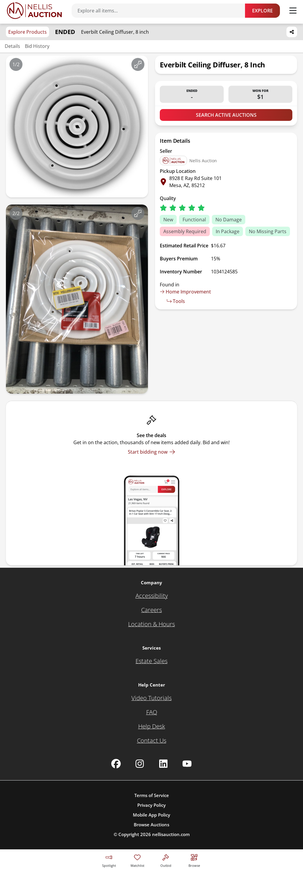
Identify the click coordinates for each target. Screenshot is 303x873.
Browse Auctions (151, 824)
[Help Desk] (151, 726)
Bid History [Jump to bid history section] (37, 46)
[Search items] (161, 11)
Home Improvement (185, 291)
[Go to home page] (34, 10)
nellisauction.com (171, 834)
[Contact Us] (151, 740)
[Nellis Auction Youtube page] (187, 763)
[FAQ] (151, 712)
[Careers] (151, 610)
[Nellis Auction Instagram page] (139, 763)
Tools (176, 301)
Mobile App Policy (151, 815)
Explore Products (27, 32)
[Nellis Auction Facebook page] (116, 763)
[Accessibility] (152, 596)
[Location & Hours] (151, 624)
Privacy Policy (151, 805)
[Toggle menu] (293, 11)
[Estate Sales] (151, 661)
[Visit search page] (194, 860)
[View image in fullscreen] (137, 64)
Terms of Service (151, 795)
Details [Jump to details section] (12, 46)
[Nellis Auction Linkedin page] (163, 763)
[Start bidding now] (151, 451)
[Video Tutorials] (151, 698)
